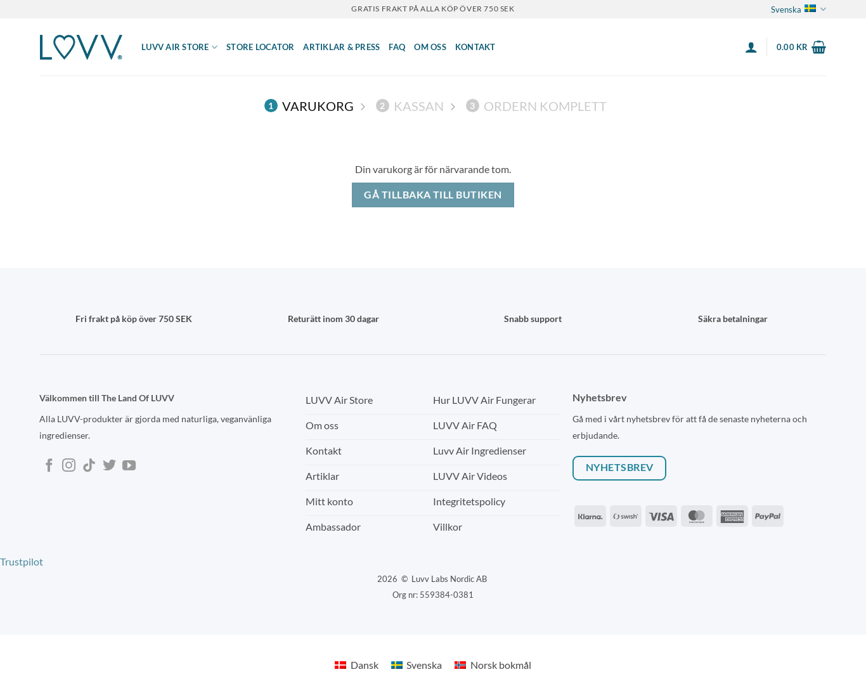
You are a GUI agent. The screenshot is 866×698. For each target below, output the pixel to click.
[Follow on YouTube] (129, 466)
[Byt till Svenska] (416, 665)
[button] (751, 47)
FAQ (397, 47)
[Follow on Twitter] (109, 466)
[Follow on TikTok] (89, 466)
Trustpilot (21, 561)
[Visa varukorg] (801, 47)
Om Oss (430, 47)
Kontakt (475, 47)
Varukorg (309, 105)
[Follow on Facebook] (49, 466)
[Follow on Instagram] (68, 466)
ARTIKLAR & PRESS (341, 47)
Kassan (410, 105)
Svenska (798, 9)
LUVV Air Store (179, 47)
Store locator (260, 47)
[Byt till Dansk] (356, 665)
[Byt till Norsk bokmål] (492, 665)
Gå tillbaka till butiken (432, 194)
